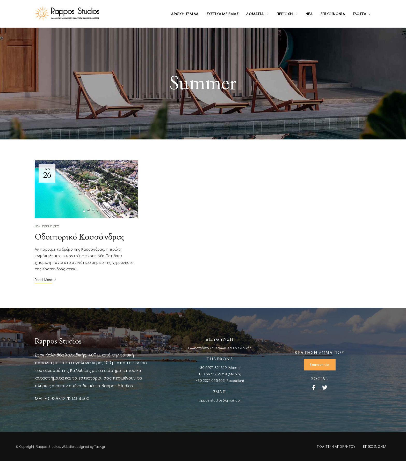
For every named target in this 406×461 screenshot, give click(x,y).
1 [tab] (84, 211)
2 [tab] (88, 211)
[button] (320, 364)
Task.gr (99, 446)
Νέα (37, 226)
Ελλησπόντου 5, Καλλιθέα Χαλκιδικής (220, 347)
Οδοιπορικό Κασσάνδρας (80, 237)
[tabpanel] (86, 189)
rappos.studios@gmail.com (220, 400)
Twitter (324, 387)
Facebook (314, 387)
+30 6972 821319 (212, 367)
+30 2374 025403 (210, 380)
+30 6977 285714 (213, 373)
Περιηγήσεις (50, 226)
